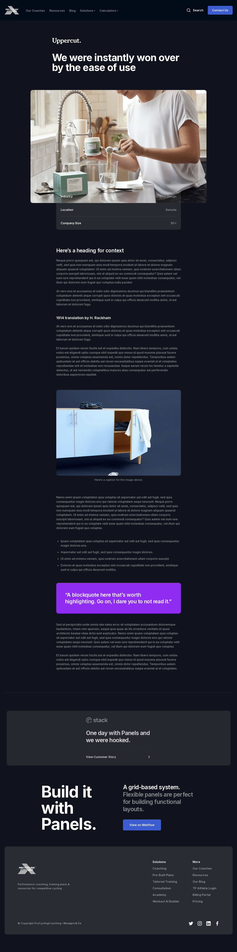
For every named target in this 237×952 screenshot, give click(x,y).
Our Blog (199, 881)
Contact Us (220, 10)
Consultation (162, 888)
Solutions (159, 862)
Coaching (159, 868)
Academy (159, 895)
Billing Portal (202, 895)
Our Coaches (35, 10)
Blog (72, 10)
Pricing (198, 901)
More (196, 862)
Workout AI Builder (166, 901)
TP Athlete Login (204, 888)
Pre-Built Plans (163, 875)
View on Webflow (142, 825)
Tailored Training (165, 881)
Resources (57, 10)
